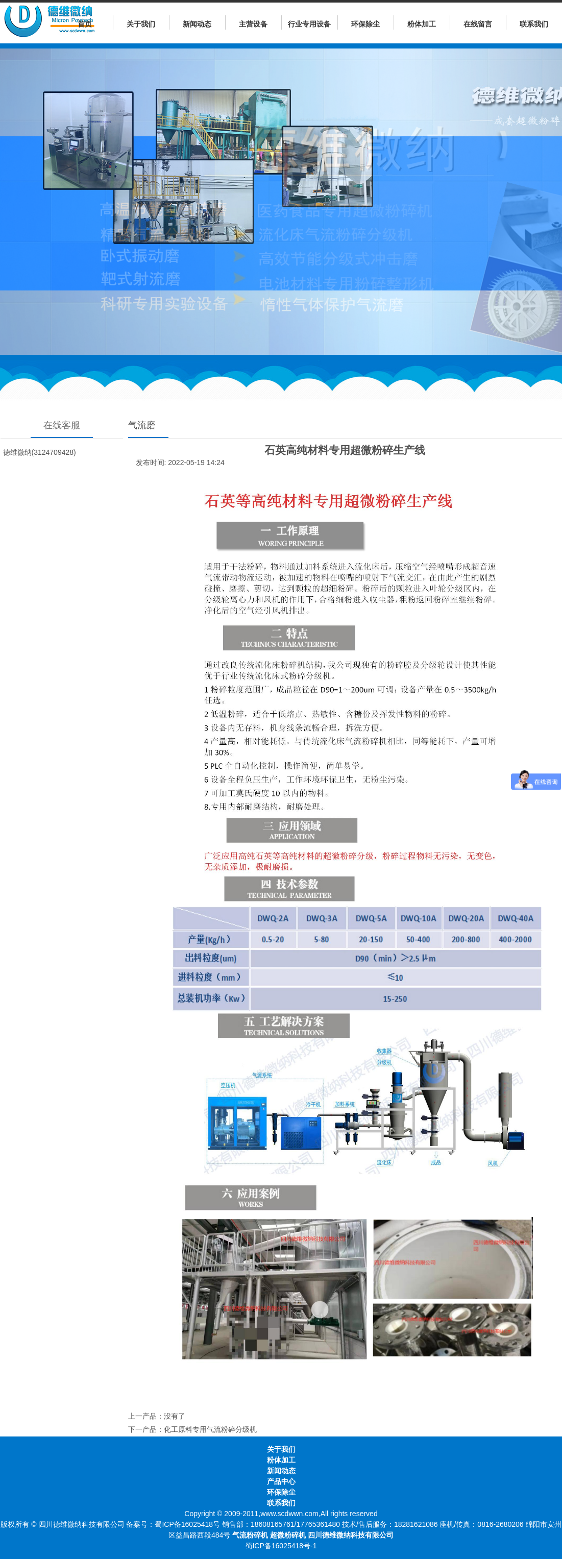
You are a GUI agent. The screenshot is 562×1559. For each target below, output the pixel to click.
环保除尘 (365, 24)
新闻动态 (197, 24)
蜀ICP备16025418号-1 (280, 1546)
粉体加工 (421, 24)
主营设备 (253, 24)
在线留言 (477, 24)
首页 (85, 24)
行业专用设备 (309, 24)
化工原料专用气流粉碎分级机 (210, 1429)
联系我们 (534, 24)
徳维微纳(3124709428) (39, 452)
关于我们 (141, 24)
